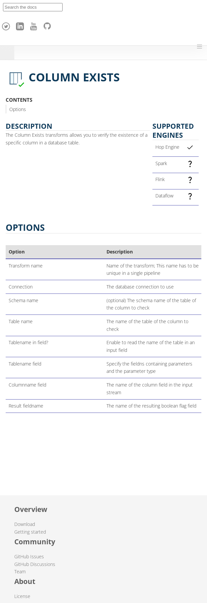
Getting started (30, 532)
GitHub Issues (29, 556)
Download (24, 524)
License (22, 596)
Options (17, 109)
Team (20, 571)
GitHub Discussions (34, 564)
